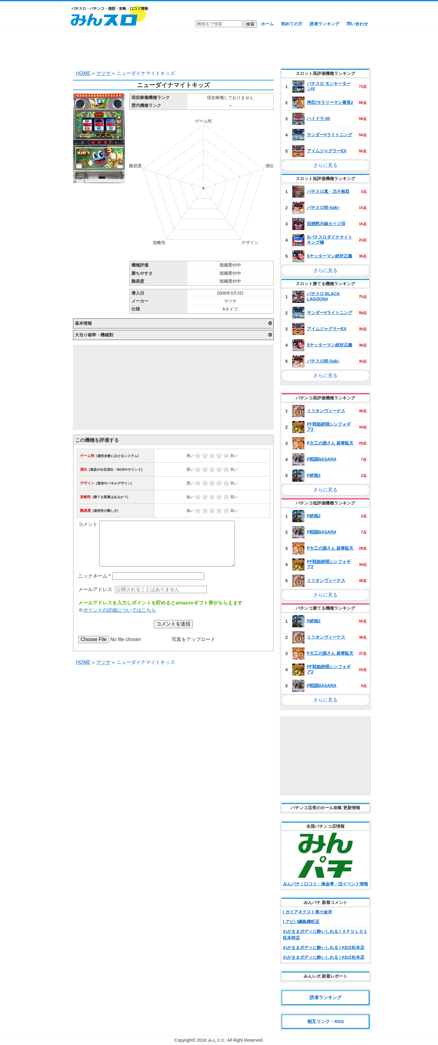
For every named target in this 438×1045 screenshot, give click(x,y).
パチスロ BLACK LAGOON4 (323, 296)
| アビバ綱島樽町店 (301, 921)
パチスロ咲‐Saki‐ (323, 207)
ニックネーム (94, 576)
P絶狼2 (314, 475)
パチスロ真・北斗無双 (328, 191)
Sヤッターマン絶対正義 (329, 255)
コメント (88, 524)
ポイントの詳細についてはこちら (119, 610)
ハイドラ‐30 (318, 118)
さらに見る (325, 165)
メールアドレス (95, 589)
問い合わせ (357, 23)
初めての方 (291, 23)
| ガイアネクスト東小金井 (307, 911)
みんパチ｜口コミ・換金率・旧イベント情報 (325, 883)
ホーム (267, 23)
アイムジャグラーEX (327, 150)
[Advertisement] (219, 48)
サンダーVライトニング (329, 134)
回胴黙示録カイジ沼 (326, 223)
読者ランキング (324, 23)
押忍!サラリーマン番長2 (330, 102)
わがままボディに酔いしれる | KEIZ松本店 (323, 947)
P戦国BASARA (321, 459)
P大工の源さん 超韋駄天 (330, 443)
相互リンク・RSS (325, 1021)
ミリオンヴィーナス (326, 410)
